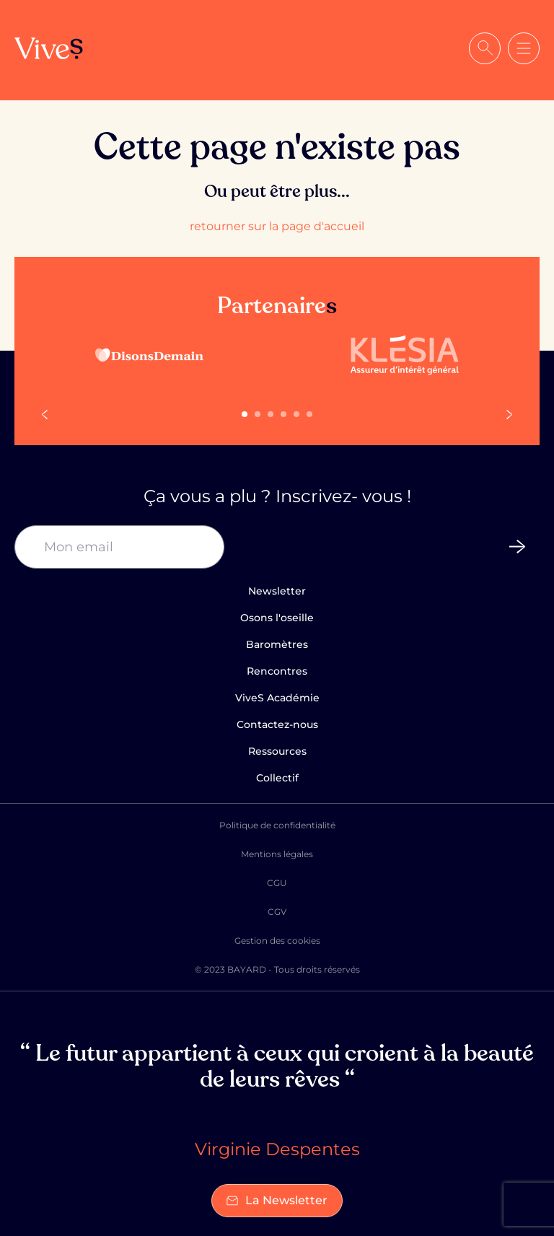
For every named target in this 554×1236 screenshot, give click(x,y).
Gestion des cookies (277, 940)
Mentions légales (277, 854)
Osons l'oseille (277, 617)
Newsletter (277, 590)
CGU (277, 882)
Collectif (277, 777)
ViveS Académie (277, 697)
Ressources (277, 751)
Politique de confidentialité (277, 825)
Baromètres (277, 644)
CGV (277, 911)
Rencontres (277, 671)
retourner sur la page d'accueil (277, 226)
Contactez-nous (277, 724)
